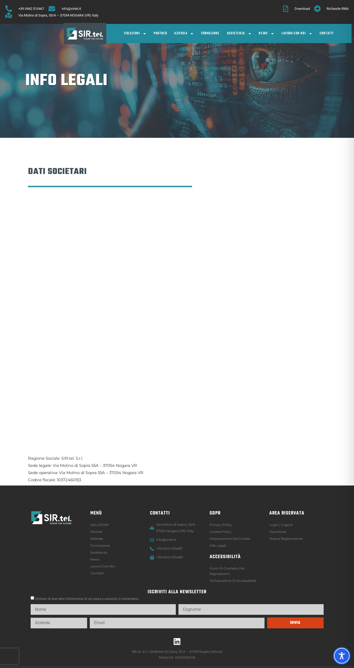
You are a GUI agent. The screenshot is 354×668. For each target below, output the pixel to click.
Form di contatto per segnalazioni (227, 571)
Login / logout (281, 525)
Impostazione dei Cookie (230, 539)
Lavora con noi (297, 33)
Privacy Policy (221, 525)
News (266, 33)
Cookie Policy (220, 532)
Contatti (327, 33)
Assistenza (239, 33)
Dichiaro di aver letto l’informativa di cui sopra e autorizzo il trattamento (87, 599)
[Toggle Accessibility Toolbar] (341, 656)
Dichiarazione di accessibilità (233, 581)
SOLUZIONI (135, 33)
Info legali (218, 545)
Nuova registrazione (286, 539)
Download (277, 532)
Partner (160, 33)
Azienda (184, 33)
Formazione (210, 33)
